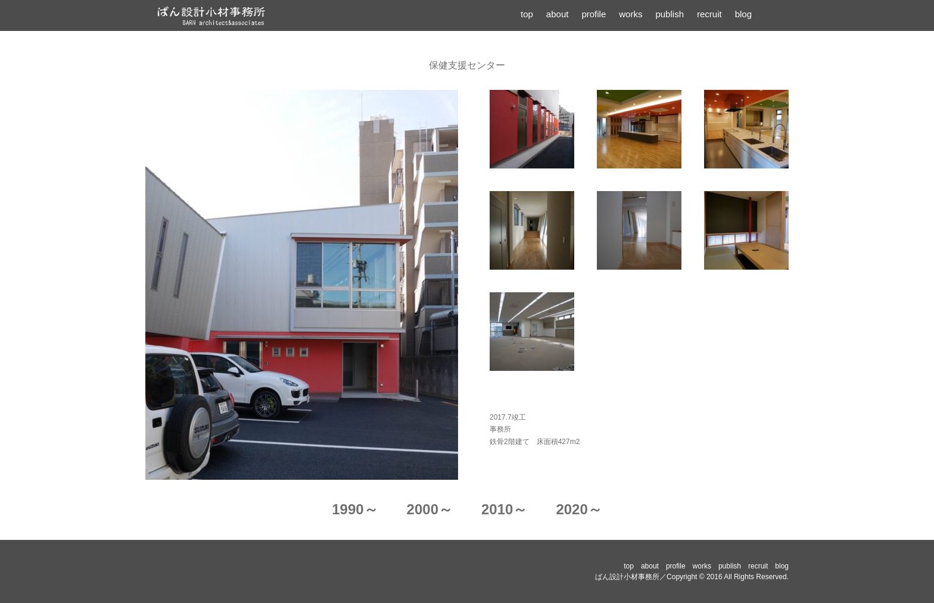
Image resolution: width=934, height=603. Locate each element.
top (527, 14)
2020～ (579, 509)
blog (743, 14)
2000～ (430, 509)
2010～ (504, 509)
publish (669, 14)
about (557, 14)
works (630, 14)
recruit (709, 14)
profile (593, 14)
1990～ (355, 509)
